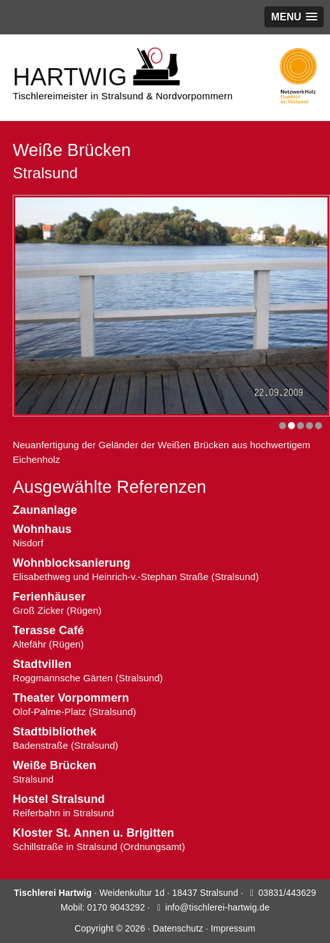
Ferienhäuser (49, 596)
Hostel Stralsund (59, 799)
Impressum (233, 928)
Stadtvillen (42, 664)
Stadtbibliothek (55, 731)
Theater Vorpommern (71, 697)
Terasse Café (48, 630)
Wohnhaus (42, 529)
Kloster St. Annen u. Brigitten (93, 832)
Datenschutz (178, 928)
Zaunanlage (45, 510)
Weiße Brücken (54, 765)
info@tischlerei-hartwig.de (217, 907)
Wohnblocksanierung (71, 563)
